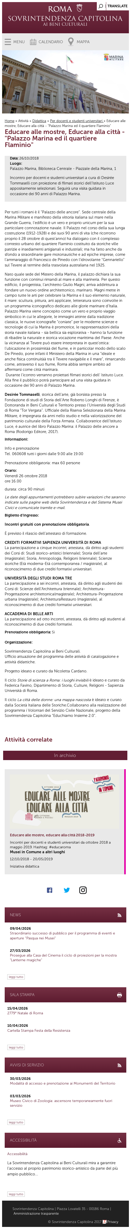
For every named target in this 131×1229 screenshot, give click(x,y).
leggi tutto (16, 977)
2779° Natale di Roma (25, 1013)
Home (9, 121)
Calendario (51, 42)
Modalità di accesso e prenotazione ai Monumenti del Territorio (62, 1083)
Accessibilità (17, 1154)
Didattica (39, 121)
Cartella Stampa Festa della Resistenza (38, 1030)
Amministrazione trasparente (36, 1213)
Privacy (112, 1222)
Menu (19, 42)
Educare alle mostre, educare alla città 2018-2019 (52, 835)
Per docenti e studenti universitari (77, 121)
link (122, 869)
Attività (23, 121)
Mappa (83, 42)
